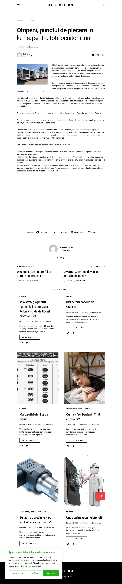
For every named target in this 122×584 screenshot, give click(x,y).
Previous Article (27, 266)
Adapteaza (17, 573)
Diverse (31, 20)
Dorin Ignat (26, 54)
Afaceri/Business (74, 409)
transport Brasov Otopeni (71, 120)
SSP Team (70, 576)
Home (19, 20)
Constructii (36, 512)
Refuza (34, 573)
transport (87, 76)
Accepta (51, 573)
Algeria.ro (61, 5)
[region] (33, 563)
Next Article (97, 266)
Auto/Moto (24, 512)
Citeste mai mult (30, 337)
